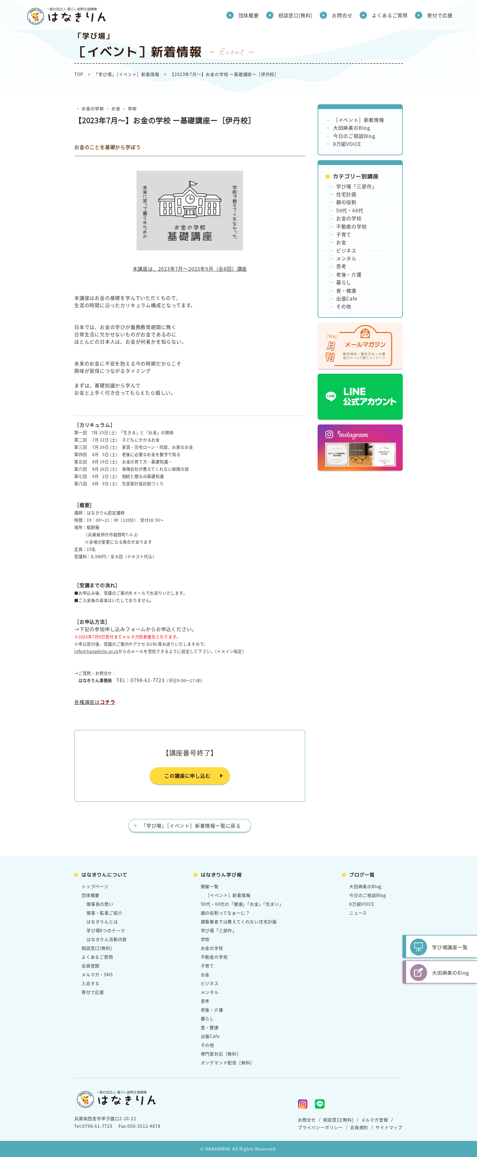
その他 (343, 306)
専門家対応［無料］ (221, 1054)
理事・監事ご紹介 (104, 913)
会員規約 (359, 1127)
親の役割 (346, 202)
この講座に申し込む (187, 775)
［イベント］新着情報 (358, 119)
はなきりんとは (102, 921)
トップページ (95, 886)
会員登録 (90, 966)
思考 (341, 266)
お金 (115, 109)
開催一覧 (210, 886)
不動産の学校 (351, 226)
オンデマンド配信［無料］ (228, 1062)
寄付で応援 (440, 15)
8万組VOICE (347, 143)
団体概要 (248, 15)
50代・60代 (350, 210)
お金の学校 (93, 109)
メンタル (346, 258)
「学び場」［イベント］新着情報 (126, 74)
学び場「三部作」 (356, 186)
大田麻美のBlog (351, 127)
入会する (90, 983)
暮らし (343, 282)
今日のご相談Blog (354, 135)
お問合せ (342, 15)
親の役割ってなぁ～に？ (225, 913)
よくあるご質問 (390, 15)
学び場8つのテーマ (105, 930)
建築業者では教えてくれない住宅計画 (239, 921)
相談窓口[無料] (295, 15)
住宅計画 (346, 194)
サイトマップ (388, 1127)
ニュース (358, 913)
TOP (78, 74)
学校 (132, 109)
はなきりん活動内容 (106, 939)
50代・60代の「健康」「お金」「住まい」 (242, 904)
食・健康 (346, 290)
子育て (343, 234)
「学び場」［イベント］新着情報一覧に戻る (191, 825)
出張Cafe (346, 298)
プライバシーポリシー (320, 1127)
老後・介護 (349, 274)
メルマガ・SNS (97, 974)
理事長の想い (99, 904)
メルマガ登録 (374, 1120)
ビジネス (346, 250)
